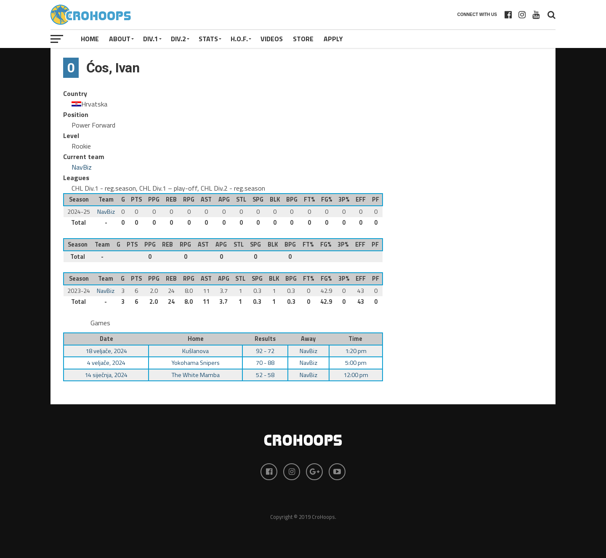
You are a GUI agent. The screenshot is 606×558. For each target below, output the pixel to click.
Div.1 (150, 39)
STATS (208, 39)
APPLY (333, 39)
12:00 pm (355, 375)
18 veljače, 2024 (106, 351)
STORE (303, 39)
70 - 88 (265, 362)
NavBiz (82, 167)
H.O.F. (239, 39)
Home (90, 39)
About (119, 39)
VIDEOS (271, 39)
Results (265, 338)
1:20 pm (356, 351)
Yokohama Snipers (196, 362)
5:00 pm (356, 362)
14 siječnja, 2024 (106, 375)
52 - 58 (265, 375)
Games (100, 322)
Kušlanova (195, 351)
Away (308, 338)
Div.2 (178, 39)
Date (106, 338)
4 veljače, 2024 (106, 362)
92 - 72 (265, 351)
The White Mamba (196, 375)
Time (355, 338)
